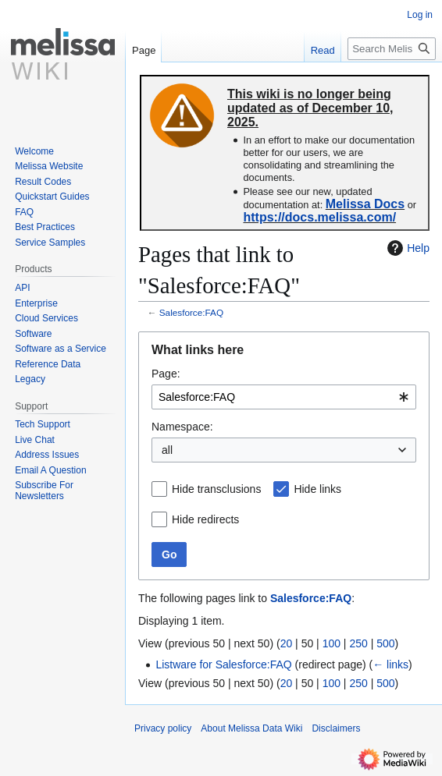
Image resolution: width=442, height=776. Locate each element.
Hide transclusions (216, 489)
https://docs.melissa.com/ (319, 217)
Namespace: (182, 426)
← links (390, 664)
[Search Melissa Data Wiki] (392, 48)
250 (358, 643)
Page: (165, 373)
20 (286, 643)
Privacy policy (162, 728)
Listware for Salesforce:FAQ (223, 664)
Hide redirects (205, 519)
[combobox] (283, 396)
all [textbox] (167, 450)
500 (385, 643)
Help (406, 248)
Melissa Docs (365, 204)
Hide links (317, 489)
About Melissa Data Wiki (251, 728)
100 (331, 643)
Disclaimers (336, 728)
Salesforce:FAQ (191, 312)
